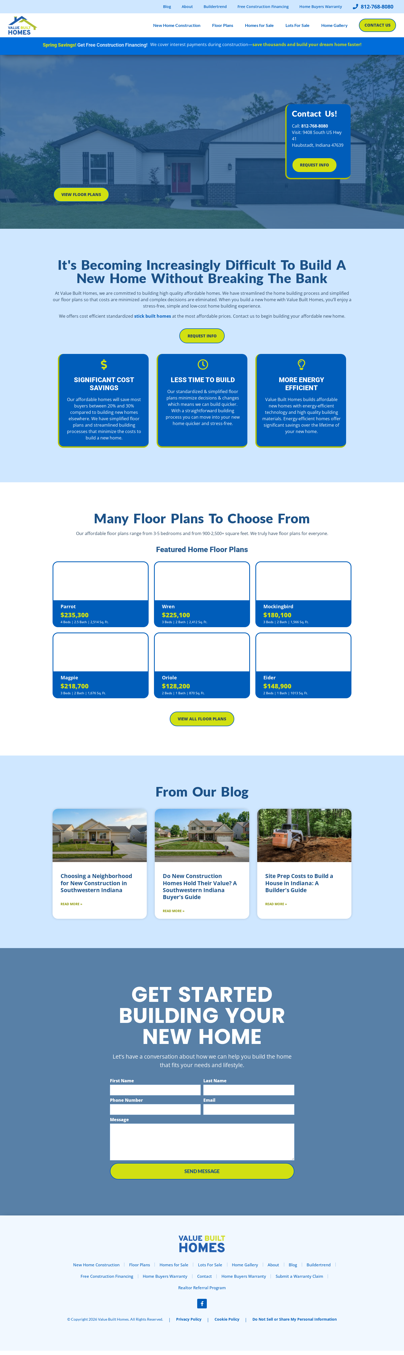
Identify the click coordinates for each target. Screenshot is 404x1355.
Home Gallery (333, 25)
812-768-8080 (314, 125)
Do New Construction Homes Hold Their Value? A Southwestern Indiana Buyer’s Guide (200, 889)
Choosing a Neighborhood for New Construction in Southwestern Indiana (96, 885)
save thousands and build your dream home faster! (307, 44)
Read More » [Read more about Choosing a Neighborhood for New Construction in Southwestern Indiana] (71, 906)
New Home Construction (175, 25)
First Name (122, 1083)
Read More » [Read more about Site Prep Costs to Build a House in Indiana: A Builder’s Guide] (276, 906)
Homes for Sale (257, 25)
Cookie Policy (227, 1323)
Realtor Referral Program (202, 1292)
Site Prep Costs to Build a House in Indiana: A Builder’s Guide (299, 885)
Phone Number (126, 1102)
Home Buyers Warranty (320, 6)
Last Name (215, 1083)
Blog (167, 6)
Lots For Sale (296, 25)
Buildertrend (215, 6)
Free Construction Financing (263, 6)
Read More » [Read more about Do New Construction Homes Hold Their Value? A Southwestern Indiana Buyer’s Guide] (173, 913)
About (187, 6)
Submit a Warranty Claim (307, 1279)
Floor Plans (221, 25)
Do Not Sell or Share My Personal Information (294, 1323)
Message (119, 1122)
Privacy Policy (188, 1323)
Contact (205, 1279)
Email (209, 1102)
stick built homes (152, 316)
